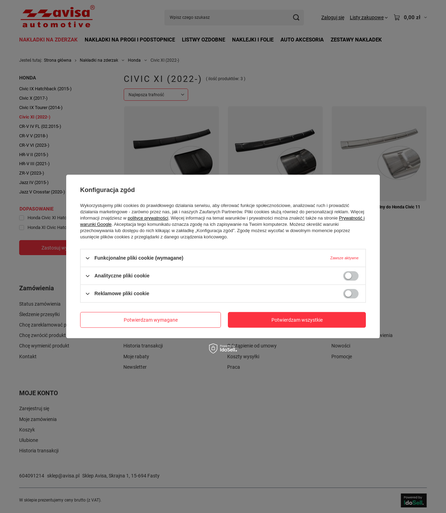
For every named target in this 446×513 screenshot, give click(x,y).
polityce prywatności (148, 218)
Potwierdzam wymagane (151, 320)
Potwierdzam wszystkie (297, 320)
